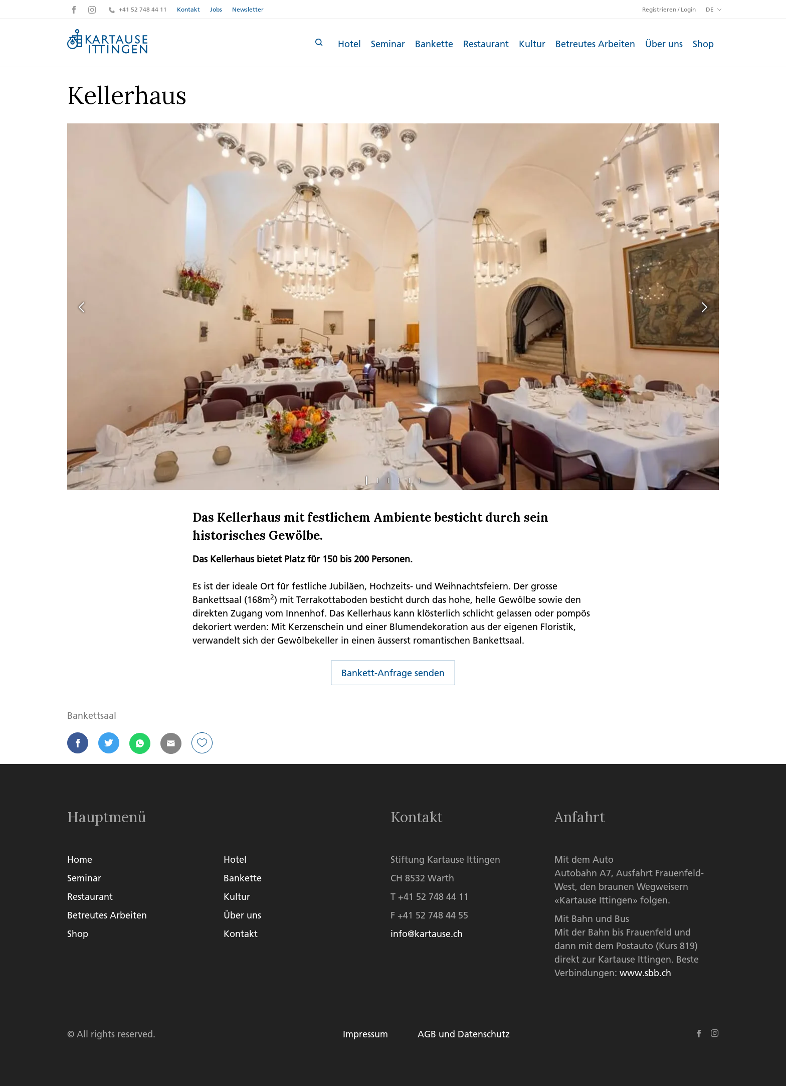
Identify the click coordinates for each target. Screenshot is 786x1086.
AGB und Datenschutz (464, 1034)
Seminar (388, 44)
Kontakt (188, 9)
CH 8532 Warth (422, 878)
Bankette (434, 44)
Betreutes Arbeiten (595, 44)
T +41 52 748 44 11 (429, 896)
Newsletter (248, 9)
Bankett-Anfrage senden (393, 673)
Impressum (365, 1034)
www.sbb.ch (645, 973)
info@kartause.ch (426, 934)
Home (79, 859)
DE (710, 9)
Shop (703, 44)
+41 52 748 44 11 (138, 9)
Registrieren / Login (669, 9)
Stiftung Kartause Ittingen (445, 859)
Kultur (532, 44)
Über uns (664, 44)
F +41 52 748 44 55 (429, 915)
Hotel (349, 44)
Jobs (216, 9)
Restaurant (486, 44)
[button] (77, 743)
